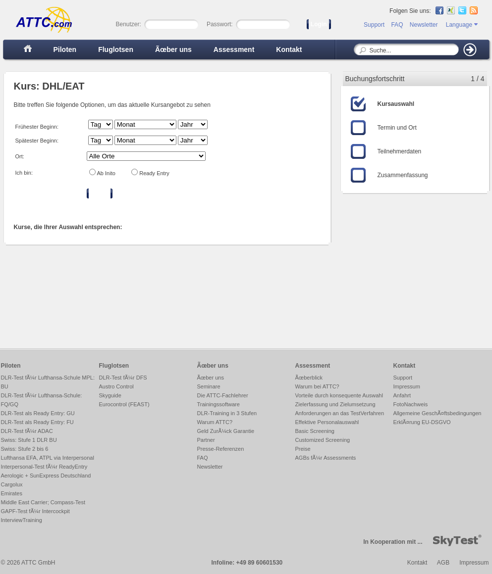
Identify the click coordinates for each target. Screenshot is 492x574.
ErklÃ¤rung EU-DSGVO (422, 422)
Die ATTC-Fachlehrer (222, 395)
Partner (206, 440)
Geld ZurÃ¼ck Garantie (226, 431)
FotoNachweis (410, 404)
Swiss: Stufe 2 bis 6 (25, 449)
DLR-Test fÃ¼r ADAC (27, 431)
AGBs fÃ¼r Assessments (325, 458)
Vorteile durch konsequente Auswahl (339, 395)
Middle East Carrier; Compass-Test (43, 502)
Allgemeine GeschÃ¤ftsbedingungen (437, 413)
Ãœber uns (173, 49)
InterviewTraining (21, 520)
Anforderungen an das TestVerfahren (339, 413)
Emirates (11, 493)
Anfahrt (402, 395)
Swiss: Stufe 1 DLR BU (29, 440)
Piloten (65, 49)
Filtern (100, 193)
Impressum (406, 386)
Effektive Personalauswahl (327, 422)
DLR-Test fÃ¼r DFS (123, 378)
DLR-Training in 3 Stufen (227, 413)
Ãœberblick (309, 378)
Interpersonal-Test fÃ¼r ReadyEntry (44, 467)
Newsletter (424, 24)
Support (374, 24)
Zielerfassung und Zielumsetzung (335, 404)
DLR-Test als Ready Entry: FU (37, 422)
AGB (443, 562)
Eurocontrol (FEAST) (124, 404)
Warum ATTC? (215, 422)
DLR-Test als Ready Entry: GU (38, 413)
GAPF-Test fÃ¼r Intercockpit (35, 511)
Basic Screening (315, 431)
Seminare (208, 386)
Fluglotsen (115, 49)
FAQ (397, 24)
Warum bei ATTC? (317, 386)
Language (462, 24)
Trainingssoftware (218, 404)
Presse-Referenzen (220, 449)
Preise (303, 449)
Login (319, 24)
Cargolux (12, 484)
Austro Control (116, 386)
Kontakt (289, 49)
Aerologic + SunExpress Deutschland (46, 475)
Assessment (234, 49)
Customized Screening (322, 440)
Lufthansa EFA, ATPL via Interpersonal (47, 458)
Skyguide (110, 395)
